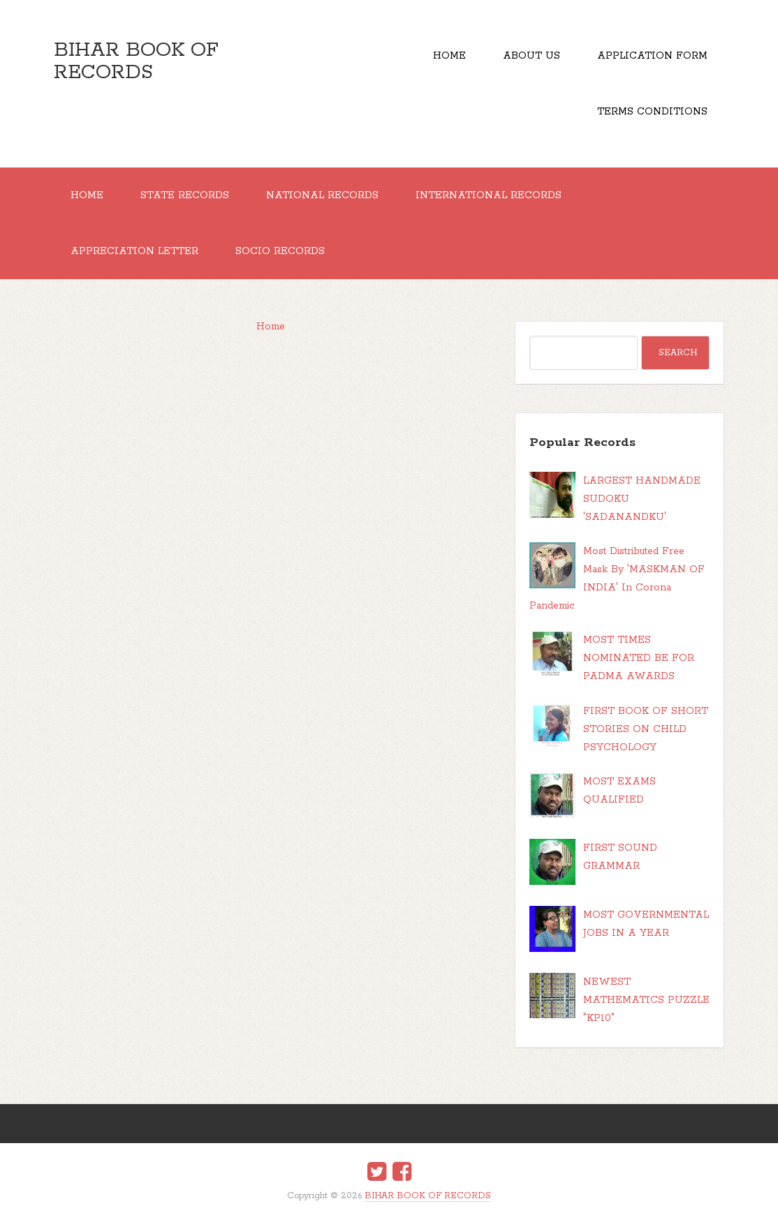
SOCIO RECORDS (280, 251)
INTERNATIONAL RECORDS (489, 195)
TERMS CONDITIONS (652, 111)
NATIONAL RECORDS (322, 195)
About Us (531, 56)
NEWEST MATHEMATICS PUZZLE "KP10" (646, 1000)
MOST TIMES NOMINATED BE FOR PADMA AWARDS (638, 658)
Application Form (652, 56)
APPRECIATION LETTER (134, 251)
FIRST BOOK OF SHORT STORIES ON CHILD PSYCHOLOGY (645, 729)
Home (449, 56)
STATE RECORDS (184, 195)
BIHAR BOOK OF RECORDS (136, 61)
